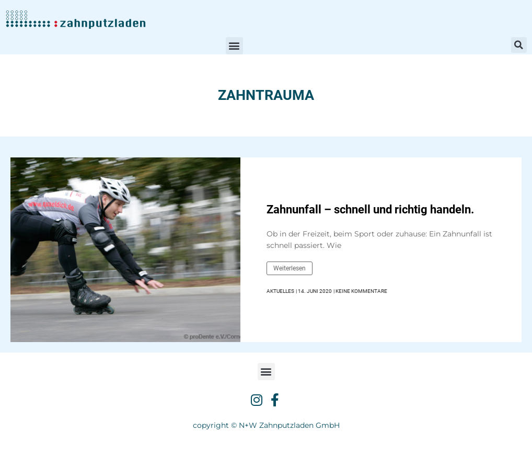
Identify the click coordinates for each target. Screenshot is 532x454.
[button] (234, 45)
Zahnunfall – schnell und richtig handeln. (370, 209)
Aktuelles (280, 291)
